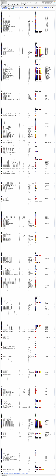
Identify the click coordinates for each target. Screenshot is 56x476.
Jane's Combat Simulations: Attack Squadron (9, 175)
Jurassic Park (5, 60)
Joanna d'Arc (6, 264)
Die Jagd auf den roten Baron (7, 127)
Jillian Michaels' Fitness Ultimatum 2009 (8, 76)
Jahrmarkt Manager (5, 151)
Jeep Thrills (4, 32)
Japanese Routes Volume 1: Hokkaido (8, 188)
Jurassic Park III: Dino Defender (7, 376)
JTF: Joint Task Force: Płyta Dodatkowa (8, 322)
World (32, 7)
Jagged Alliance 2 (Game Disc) (7, 133)
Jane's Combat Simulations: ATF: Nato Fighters (10, 174)
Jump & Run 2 (9, 348)
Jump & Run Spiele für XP (6, 350)
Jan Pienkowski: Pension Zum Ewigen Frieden (9, 159)
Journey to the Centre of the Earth (7, 306)
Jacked (4, 109)
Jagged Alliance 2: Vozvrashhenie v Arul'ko (8, 143)
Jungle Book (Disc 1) (6, 358)
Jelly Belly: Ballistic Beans (6, 34)
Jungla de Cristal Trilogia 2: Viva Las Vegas (9, 26)
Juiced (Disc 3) (6, 339)
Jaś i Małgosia (5, 190)
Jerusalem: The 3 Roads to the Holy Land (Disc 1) (9, 216)
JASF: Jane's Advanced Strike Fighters (8, 49)
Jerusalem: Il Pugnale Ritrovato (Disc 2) (8, 213)
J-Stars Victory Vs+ (5, 47)
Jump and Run (5, 351)
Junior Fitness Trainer (6, 79)
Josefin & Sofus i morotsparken (7, 298)
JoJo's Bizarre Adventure (6, 22)
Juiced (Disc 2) (6, 338)
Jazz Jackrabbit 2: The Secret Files (7, 202)
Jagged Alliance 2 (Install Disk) (7, 132)
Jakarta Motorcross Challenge (7, 154)
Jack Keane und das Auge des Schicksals (8, 392)
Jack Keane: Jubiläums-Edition (7, 393)
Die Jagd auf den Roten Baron (7, 126)
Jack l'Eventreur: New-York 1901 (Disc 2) (8, 96)
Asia (40, 7)
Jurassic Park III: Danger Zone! (7, 374)
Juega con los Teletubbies (6, 25)
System (20, 10)
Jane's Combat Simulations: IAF (7, 181)
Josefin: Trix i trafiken (6, 301)
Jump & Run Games (5, 349)
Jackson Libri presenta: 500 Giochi (7, 112)
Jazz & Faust (4, 193)
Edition (31, 10)
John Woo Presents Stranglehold (7, 50)
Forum (25, 4)
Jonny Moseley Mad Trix (6, 35)
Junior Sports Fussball (6, 29)
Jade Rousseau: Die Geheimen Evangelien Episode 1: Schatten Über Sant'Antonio (10, 116)
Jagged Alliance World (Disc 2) (7, 147)
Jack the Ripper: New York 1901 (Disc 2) (8, 108)
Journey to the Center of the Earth (7, 304)
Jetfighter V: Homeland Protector (7, 232)
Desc (49, 7)
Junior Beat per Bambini (6, 362)
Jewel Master (5, 241)
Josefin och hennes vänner (6, 299)
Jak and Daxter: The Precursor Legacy (8, 31)
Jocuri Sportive (5, 265)
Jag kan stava (5, 124)
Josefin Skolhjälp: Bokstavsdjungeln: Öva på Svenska (10, 300)
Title (11, 10)
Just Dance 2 (4, 82)
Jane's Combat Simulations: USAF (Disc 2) (8, 182)
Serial (49, 10)
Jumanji (4, 44)
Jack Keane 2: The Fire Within (7, 391)
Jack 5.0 (6, 92)
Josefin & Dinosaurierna (6, 297)
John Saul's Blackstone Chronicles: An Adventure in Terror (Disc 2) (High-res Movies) (10, 276)
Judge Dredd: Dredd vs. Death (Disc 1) (8, 326)
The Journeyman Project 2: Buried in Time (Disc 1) (9, 311)
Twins (29, 7)
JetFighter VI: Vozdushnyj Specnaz (7, 234)
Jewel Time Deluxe (5, 245)
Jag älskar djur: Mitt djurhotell (7, 120)
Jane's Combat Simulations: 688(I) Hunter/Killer (9, 160)
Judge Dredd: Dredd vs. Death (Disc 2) (8, 328)
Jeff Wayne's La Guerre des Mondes (7, 13)
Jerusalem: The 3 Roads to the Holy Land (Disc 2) (9, 217)
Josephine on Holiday (6, 302)
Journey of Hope (5, 303)
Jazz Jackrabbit (6, 197)
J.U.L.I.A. (4, 388)
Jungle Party (4, 45)
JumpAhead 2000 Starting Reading (7, 354)
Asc (46, 7)
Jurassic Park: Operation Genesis (7, 377)
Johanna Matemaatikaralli (6, 268)
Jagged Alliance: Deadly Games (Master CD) (9, 148)
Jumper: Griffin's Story (6, 77)
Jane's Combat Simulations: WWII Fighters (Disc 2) (10, 185)
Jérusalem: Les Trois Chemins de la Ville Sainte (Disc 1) (10, 214)
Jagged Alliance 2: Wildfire (6, 144)
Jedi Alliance (4, 203)
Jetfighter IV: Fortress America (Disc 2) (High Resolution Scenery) (10, 231)
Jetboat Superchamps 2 (6, 224)
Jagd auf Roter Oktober (6, 128)
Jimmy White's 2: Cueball (6, 254)
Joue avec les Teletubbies (6, 24)
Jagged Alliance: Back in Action (7, 394)
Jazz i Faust (4, 195)
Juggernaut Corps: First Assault (7, 333)
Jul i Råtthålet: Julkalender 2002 (7, 343)
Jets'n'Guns (4, 235)
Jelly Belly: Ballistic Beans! (6, 71)
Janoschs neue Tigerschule (6, 186)
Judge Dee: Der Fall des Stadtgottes (7, 323)
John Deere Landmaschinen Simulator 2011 (8, 270)
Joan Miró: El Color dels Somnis (7, 262)
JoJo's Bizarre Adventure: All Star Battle (8, 51)
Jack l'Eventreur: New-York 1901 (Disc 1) (8, 95)
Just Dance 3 (4, 52)
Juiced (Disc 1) (6, 336)
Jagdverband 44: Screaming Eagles (7, 129)
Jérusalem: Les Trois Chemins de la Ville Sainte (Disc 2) (10, 215)
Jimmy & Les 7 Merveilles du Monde (8, 253)
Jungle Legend (5, 360)
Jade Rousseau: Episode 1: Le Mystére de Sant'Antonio (10, 117)
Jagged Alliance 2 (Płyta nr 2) (7, 137)
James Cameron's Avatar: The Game (8, 69)
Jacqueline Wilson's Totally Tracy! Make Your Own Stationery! (10, 114)
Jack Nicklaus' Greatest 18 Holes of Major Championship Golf (10, 100)
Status (54, 10)
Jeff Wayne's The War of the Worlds (7, 14)
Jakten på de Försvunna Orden (7, 155)
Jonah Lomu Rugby (5, 23)
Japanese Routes (5, 187)
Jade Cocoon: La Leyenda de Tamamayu (8, 12)
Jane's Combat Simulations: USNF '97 (9, 184)
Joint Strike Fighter (5, 284)
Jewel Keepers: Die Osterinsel (7, 240)
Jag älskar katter (5, 123)
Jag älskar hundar (5, 121)
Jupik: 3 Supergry (5, 370)
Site (15, 4)
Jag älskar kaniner (5, 122)
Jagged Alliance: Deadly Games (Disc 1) (8, 149)
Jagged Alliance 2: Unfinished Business (8, 140)
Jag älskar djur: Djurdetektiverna (7, 119)
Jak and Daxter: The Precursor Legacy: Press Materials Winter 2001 (10, 153)
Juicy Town (4, 342)
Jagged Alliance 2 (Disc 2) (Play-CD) (8, 135)
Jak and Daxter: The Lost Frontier (7, 57)
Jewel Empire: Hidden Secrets (7, 238)
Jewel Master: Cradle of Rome (7, 73)
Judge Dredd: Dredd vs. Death (7, 43)
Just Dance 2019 (5, 83)
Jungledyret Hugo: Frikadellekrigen (7, 361)
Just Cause (4, 46)
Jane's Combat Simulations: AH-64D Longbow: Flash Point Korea (10, 170)
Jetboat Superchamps (6, 221)
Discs (6, 4)
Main (2, 4)
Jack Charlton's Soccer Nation (7, 93)
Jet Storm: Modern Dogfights (7, 219)
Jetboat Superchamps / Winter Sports (8, 223)
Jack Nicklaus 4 (5, 97)
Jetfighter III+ (5, 226)
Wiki (22, 4)
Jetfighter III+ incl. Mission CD (7, 228)
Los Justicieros (9, 387)
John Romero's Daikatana (6, 271)
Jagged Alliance (5, 130)
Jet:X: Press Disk (5, 220)
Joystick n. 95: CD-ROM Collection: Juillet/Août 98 (10, 321)
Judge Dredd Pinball (5, 324)
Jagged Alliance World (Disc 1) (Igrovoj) (8, 145)
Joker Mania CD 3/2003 (6, 289)
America (37, 7)
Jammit (4, 158)
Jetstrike (4, 237)
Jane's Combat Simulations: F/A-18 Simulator (9, 176)
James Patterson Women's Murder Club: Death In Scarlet (10, 157)
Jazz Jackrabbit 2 (5, 201)
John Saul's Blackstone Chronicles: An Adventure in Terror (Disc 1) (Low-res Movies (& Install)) (10, 274)
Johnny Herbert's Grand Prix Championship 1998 (9, 277)
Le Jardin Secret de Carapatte (7, 189)
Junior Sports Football (6, 27)
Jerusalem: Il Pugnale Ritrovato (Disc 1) (8, 212)
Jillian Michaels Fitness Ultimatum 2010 (8, 75)
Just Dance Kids (5, 53)
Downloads (10, 4)
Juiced (4, 334)
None (45, 7)
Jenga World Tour (5, 72)
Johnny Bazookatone (6, 65)
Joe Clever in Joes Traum (6, 266)
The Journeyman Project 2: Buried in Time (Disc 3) (9, 313)
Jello (3, 33)
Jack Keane (4, 94)
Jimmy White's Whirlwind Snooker (7, 257)
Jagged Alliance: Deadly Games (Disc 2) (8, 150)
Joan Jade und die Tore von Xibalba (7, 261)
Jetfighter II (4, 225)
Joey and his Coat (5, 267)
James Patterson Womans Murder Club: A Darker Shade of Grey (10, 156)
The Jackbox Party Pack (6, 48)
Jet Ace (4, 17)
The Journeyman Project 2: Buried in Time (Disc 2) (9, 312)
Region (2, 10)
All (5, 7)
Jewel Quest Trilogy (5, 74)
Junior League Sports (6, 81)
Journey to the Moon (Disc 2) (7, 310)
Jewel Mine (4, 242)
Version (25, 10)
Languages (39, 10)
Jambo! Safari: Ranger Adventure (7, 68)
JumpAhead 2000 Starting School (7, 356)
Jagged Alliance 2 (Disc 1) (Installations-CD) (9, 134)
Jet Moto (4, 218)
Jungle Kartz (4, 78)
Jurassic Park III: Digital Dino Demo (8, 375)
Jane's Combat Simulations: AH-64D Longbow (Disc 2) (10, 164)
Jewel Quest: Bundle (5, 244)
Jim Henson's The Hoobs (6, 18)
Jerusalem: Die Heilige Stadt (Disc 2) (8, 211)
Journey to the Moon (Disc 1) (7, 309)
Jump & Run (4, 344)
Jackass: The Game (5, 56)
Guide (18, 4)
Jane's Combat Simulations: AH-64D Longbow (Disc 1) (10, 163)
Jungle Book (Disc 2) (6, 359)
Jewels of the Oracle (5, 64)
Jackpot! (4, 111)
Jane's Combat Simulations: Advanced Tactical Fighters (10, 162)
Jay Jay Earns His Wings (6, 192)
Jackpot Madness (5, 30)
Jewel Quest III (5, 243)
